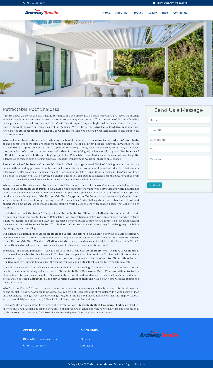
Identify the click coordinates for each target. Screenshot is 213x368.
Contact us (180, 12)
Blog (165, 12)
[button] (16, 58)
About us (121, 12)
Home (106, 12)
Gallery (152, 12)
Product (137, 12)
